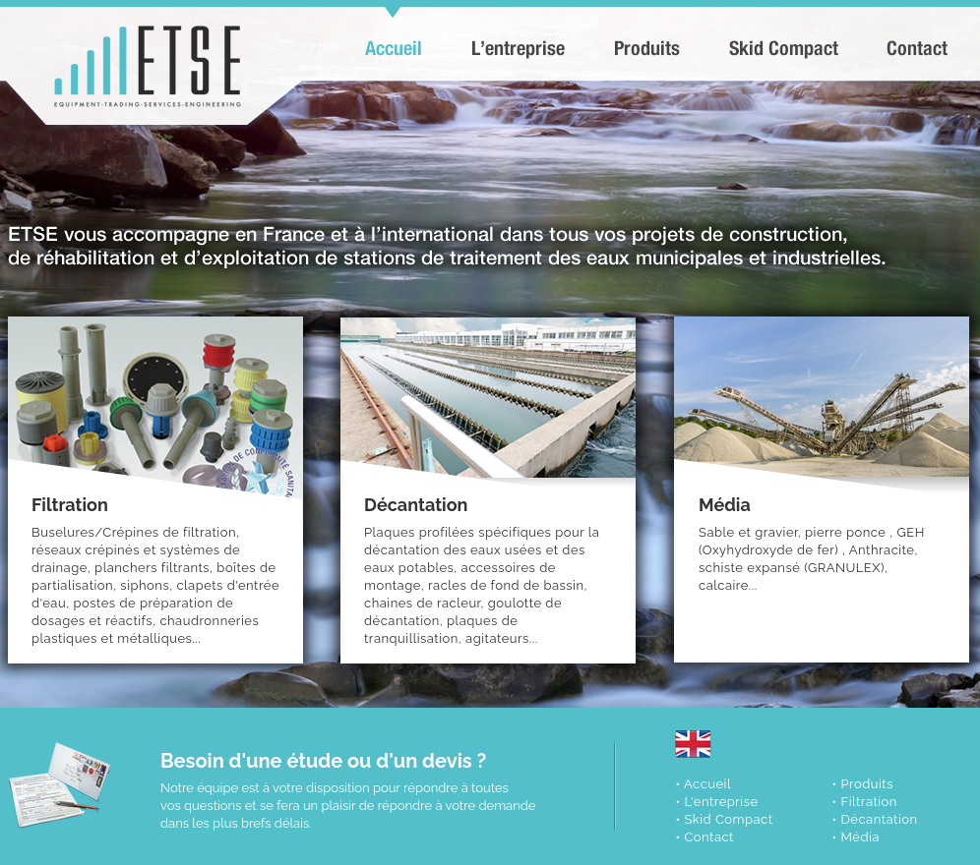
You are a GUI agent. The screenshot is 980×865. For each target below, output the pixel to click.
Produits (866, 784)
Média (859, 837)
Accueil (707, 784)
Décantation (878, 819)
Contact (709, 837)
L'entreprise (721, 801)
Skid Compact (728, 819)
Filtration (868, 801)
